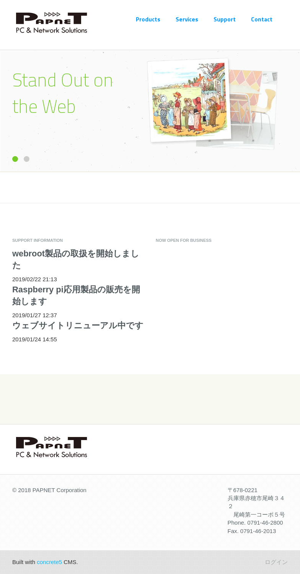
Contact (261, 19)
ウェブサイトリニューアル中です (77, 325)
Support (225, 19)
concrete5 (49, 562)
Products (148, 19)
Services (187, 19)
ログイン (276, 562)
